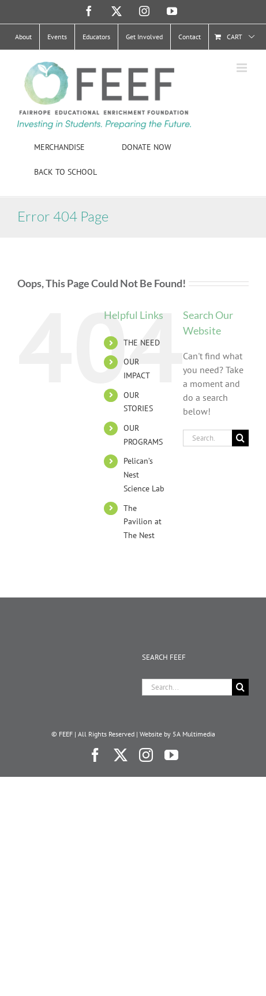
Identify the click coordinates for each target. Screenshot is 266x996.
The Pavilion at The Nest (142, 522)
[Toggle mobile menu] (243, 68)
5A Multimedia (194, 734)
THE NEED (141, 342)
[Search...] (207, 438)
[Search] (240, 438)
